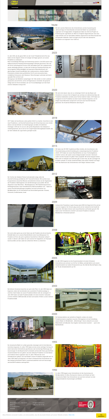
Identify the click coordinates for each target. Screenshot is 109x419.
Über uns (67, 2)
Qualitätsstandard (79, 2)
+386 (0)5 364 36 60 (38, 404)
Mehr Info (72, 415)
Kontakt (89, 2)
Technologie (14, 7)
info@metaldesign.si (38, 403)
